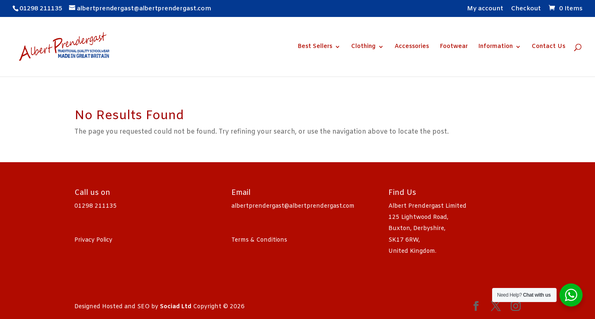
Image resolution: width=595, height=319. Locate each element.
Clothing (363, 47)
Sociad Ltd (175, 307)
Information (495, 47)
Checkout (526, 9)
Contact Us (548, 47)
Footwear (454, 47)
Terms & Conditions (259, 240)
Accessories (412, 47)
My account (485, 9)
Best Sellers (315, 47)
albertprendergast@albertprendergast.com (293, 206)
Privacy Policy (93, 240)
